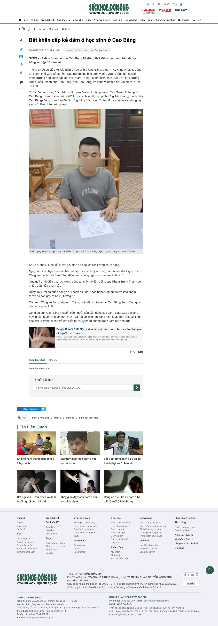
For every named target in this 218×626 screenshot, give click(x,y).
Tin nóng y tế (23, 538)
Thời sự (34, 20)
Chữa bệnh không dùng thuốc (85, 534)
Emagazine (79, 545)
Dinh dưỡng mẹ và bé (150, 522)
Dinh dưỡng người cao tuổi (153, 526)
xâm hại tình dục (88, 417)
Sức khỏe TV (63, 20)
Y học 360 (78, 20)
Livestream (51, 533)
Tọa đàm (50, 527)
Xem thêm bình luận (39, 368)
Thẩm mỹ (115, 555)
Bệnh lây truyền (147, 552)
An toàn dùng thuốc (55, 543)
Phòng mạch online (165, 20)
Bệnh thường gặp (119, 526)
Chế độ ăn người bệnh (151, 529)
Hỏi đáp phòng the (149, 545)
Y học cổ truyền (102, 20)
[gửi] (137, 387)
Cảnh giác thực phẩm (150, 532)
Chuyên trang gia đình (186, 543)
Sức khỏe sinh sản (149, 548)
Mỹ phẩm (115, 552)
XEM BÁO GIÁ (139, 597)
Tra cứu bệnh (48, 20)
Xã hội (42, 29)
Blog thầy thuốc (24, 545)
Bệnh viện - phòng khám (86, 526)
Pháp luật (54, 29)
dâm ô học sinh (40, 417)
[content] (83, 387)
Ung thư (115, 542)
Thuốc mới (51, 549)
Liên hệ (191, 583)
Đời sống (179, 548)
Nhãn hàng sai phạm (185, 527)
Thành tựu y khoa (25, 542)
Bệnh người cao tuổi (121, 522)
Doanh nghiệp (182, 530)
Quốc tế (66, 29)
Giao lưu (50, 530)
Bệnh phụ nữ (117, 529)
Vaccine (50, 553)
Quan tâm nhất (37, 360)
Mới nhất (53, 360)
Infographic (79, 552)
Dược (88, 20)
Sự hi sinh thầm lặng (27, 548)
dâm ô (57, 417)
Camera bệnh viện (26, 552)
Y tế (26, 20)
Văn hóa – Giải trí (184, 539)
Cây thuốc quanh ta (83, 529)
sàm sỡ (70, 417)
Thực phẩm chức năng (151, 536)
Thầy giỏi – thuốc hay (84, 522)
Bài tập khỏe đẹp (119, 558)
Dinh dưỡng (131, 20)
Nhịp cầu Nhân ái (184, 535)
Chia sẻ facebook (30, 409)
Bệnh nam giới (118, 532)
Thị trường (183, 20)
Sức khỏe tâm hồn (120, 539)
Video (77, 548)
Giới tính (117, 20)
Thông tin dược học (55, 546)
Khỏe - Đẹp (146, 20)
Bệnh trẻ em (117, 536)
